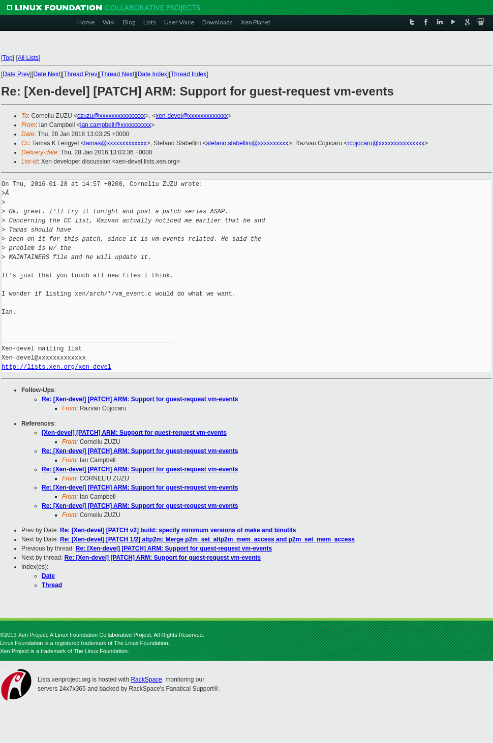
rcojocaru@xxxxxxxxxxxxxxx (385, 143)
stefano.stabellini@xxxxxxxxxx (247, 143)
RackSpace (146, 679)
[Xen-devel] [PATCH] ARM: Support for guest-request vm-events (134, 432)
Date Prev (16, 74)
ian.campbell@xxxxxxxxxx (115, 124)
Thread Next (117, 74)
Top (7, 57)
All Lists (28, 57)
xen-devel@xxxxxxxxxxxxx (192, 115)
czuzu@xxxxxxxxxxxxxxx (111, 115)
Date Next (46, 74)
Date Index (152, 74)
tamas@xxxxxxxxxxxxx (115, 143)
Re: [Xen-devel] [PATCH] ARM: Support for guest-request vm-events (140, 399)
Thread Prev (80, 74)
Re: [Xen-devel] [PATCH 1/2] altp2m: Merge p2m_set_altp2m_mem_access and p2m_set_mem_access (207, 539)
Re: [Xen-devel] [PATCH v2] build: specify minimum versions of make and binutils (178, 530)
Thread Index (189, 74)
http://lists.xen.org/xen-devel (56, 367)
